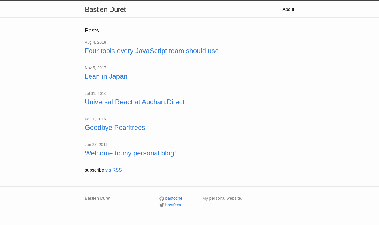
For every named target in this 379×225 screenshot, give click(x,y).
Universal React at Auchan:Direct (134, 102)
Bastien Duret (105, 9)
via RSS (113, 170)
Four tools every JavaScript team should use (152, 51)
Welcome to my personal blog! (130, 153)
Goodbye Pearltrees (115, 127)
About (288, 9)
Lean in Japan (106, 76)
